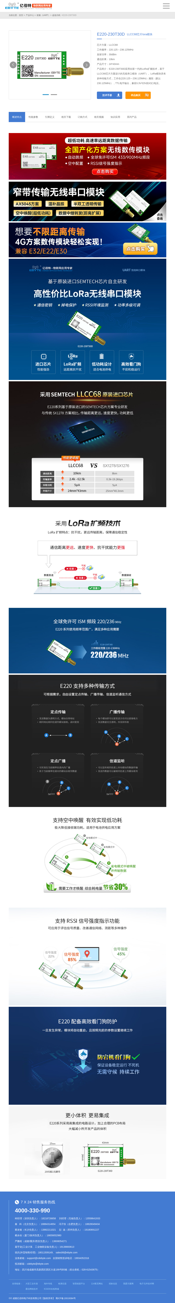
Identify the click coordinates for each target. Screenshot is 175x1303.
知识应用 (115, 117)
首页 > (22, 15)
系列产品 (132, 117)
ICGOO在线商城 (51, 1289)
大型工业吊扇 (31, 1283)
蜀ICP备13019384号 (66, 1298)
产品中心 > (31, 15)
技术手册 (107, 95)
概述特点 (17, 117)
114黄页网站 (97, 1283)
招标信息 (113, 1283)
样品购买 (135, 95)
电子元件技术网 (147, 1283)
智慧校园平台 (79, 1283)
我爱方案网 (128, 1283)
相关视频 (99, 117)
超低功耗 (56, 15)
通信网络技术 (31, 1289)
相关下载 (66, 117)
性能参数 (33, 117)
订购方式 (82, 117)
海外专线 (48, 1283)
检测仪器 (62, 1283)
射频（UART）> (44, 15)
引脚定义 (50, 117)
